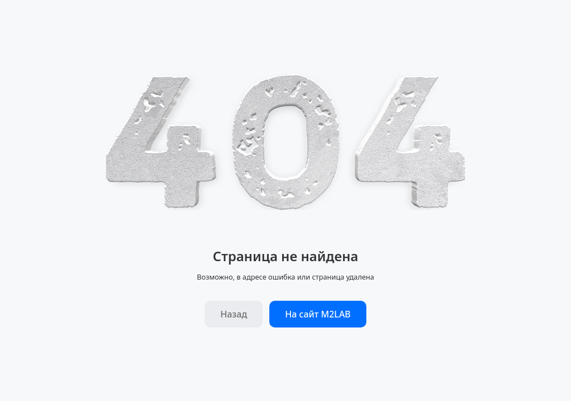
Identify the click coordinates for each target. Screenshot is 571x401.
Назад (233, 314)
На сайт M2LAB (318, 314)
